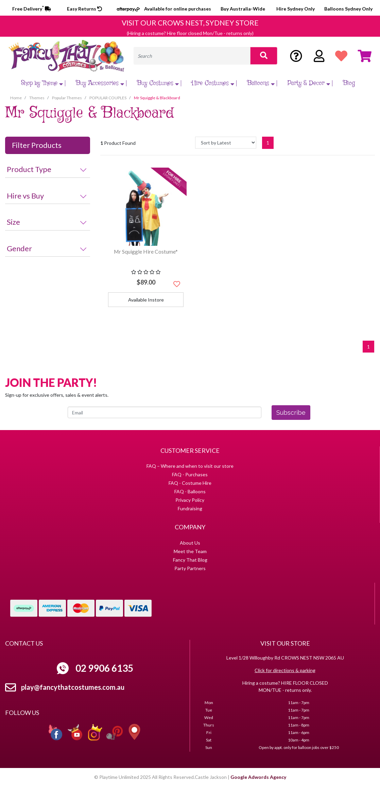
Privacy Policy (189, 500)
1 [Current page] (267, 143)
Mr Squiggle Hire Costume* (146, 251)
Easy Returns (84, 9)
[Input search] (192, 56)
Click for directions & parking (285, 670)
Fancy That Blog (190, 560)
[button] (176, 284)
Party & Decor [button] (310, 83)
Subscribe (291, 412)
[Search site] (263, 56)
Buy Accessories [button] (101, 83)
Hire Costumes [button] (214, 83)
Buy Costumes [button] (158, 83)
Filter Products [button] (37, 145)
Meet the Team (190, 551)
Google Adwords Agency (258, 777)
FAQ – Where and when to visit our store (190, 466)
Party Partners (190, 568)
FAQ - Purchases (190, 474)
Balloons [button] (261, 83)
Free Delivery (31, 9)
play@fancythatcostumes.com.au (72, 687)
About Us (190, 543)
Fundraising (190, 508)
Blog (349, 83)
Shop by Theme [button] (43, 83)
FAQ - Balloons (190, 491)
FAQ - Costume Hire (190, 483)
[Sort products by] (225, 143)
